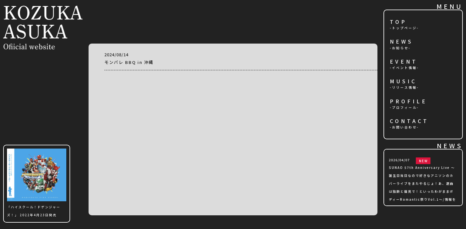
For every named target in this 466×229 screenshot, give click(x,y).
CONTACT (409, 121)
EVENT (404, 62)
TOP (398, 22)
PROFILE (408, 101)
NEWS (401, 41)
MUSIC (403, 81)
